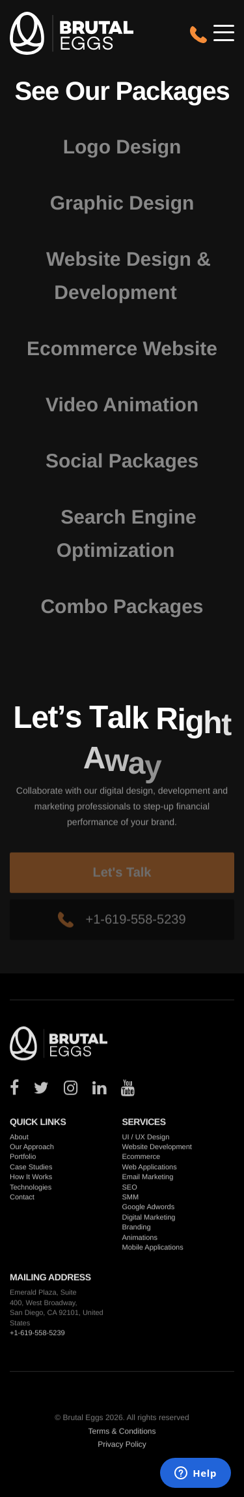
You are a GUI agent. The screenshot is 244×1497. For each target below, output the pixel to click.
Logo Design (122, 147)
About (19, 1139)
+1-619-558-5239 (121, 936)
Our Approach (32, 1150)
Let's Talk (122, 889)
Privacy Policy (122, 1446)
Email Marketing (148, 1180)
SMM (130, 1200)
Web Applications (149, 1170)
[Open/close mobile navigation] (223, 32)
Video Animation (122, 405)
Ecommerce (141, 1159)
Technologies (30, 1189)
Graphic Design (122, 203)
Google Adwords (148, 1210)
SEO (129, 1189)
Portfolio (23, 1159)
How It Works (31, 1180)
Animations (139, 1240)
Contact (22, 1200)
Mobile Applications (152, 1250)
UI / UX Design (146, 1139)
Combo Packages (121, 607)
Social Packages (122, 461)
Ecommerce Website (122, 349)
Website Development (157, 1150)
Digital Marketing (149, 1220)
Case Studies (31, 1170)
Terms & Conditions (122, 1433)
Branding (136, 1230)
